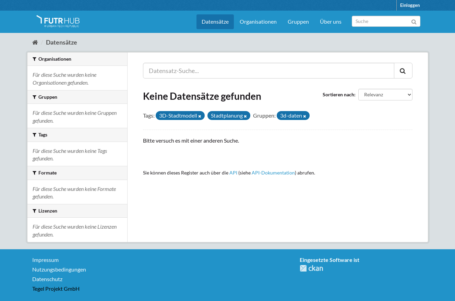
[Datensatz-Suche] (386, 21)
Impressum (45, 259)
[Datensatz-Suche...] (268, 71)
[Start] (35, 42)
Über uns (331, 21)
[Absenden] (414, 21)
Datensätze (215, 21)
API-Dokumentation (273, 173)
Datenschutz (47, 279)
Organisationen (258, 21)
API (233, 173)
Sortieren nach (338, 94)
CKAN (311, 268)
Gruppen (298, 21)
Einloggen (410, 5)
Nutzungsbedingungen (59, 269)
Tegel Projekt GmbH (56, 288)
